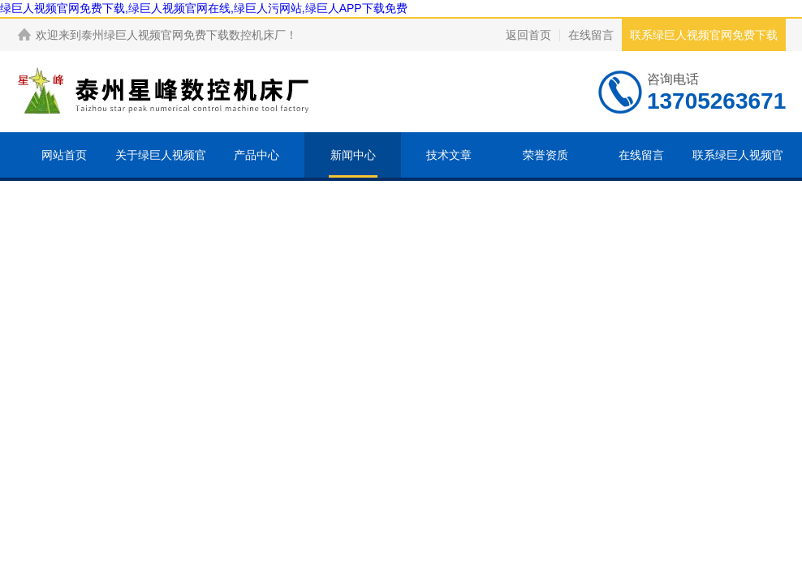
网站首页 (64, 154)
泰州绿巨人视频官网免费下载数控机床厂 (183, 34)
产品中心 (256, 154)
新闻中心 (353, 154)
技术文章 (449, 154)
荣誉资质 (545, 154)
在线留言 (591, 34)
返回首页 (528, 34)
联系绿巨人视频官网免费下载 (704, 34)
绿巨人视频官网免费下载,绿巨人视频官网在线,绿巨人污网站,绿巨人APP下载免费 (203, 8)
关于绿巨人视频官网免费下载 (160, 177)
